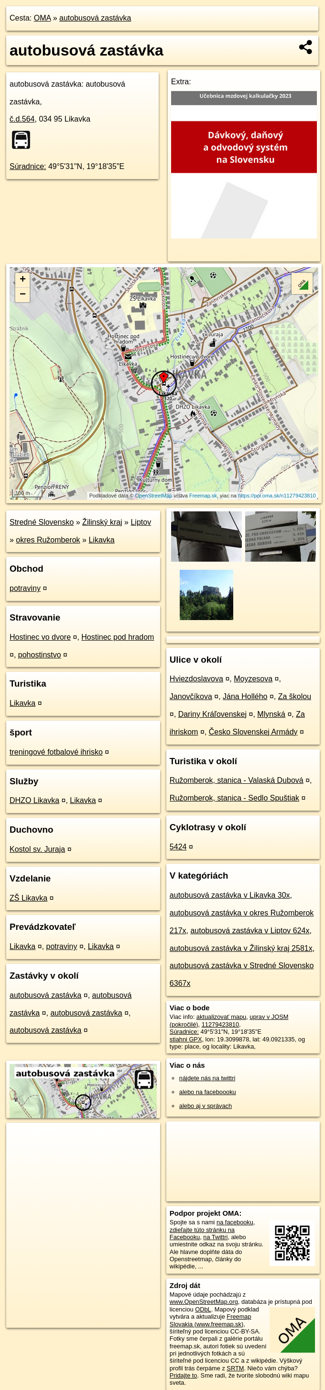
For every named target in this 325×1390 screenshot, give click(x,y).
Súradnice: (28, 166)
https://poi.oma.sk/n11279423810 (277, 495)
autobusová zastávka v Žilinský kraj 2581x (241, 948)
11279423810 (220, 1024)
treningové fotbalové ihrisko (56, 752)
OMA (42, 18)
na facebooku (235, 1222)
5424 (178, 847)
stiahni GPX (186, 1039)
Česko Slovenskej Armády (253, 732)
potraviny (25, 588)
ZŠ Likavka (28, 898)
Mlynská (271, 714)
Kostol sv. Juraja (37, 849)
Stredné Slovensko (42, 522)
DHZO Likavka (34, 800)
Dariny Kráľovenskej (212, 714)
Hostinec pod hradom (117, 637)
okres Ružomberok (48, 540)
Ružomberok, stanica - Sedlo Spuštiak (234, 798)
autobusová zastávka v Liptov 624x (249, 931)
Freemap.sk (203, 495)
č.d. (22, 119)
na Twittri (215, 1237)
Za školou (294, 696)
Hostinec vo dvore (40, 637)
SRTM (235, 1368)
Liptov (140, 522)
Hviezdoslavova (196, 679)
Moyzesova (253, 679)
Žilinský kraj (102, 522)
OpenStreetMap (154, 495)
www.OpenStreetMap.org (204, 1301)
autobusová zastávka (95, 18)
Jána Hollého (245, 696)
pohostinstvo (39, 655)
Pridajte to (183, 1375)
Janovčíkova (191, 696)
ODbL (203, 1309)
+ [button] (23, 280)
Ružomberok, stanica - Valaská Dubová (236, 780)
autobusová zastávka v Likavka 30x (230, 895)
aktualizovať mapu (221, 1016)
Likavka (101, 540)
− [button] (23, 295)
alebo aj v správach (205, 1105)
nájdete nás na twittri (207, 1078)
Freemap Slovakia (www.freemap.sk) (210, 1320)
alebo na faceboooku (207, 1092)
